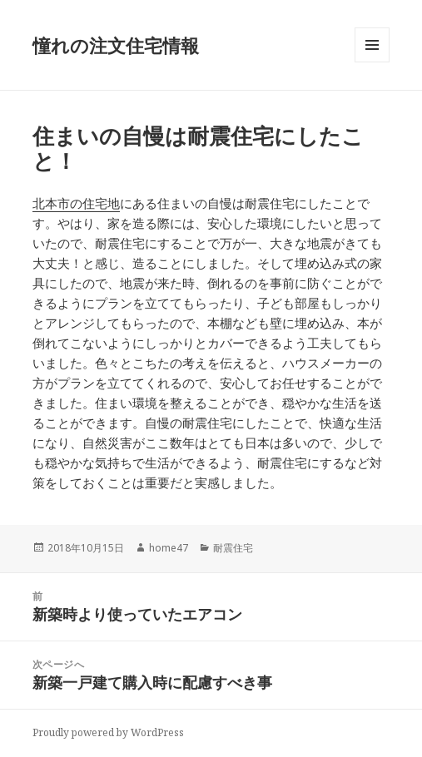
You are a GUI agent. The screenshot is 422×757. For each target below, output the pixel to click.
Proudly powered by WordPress (108, 732)
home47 (168, 548)
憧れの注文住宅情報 (115, 44)
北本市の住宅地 (76, 203)
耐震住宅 (233, 548)
